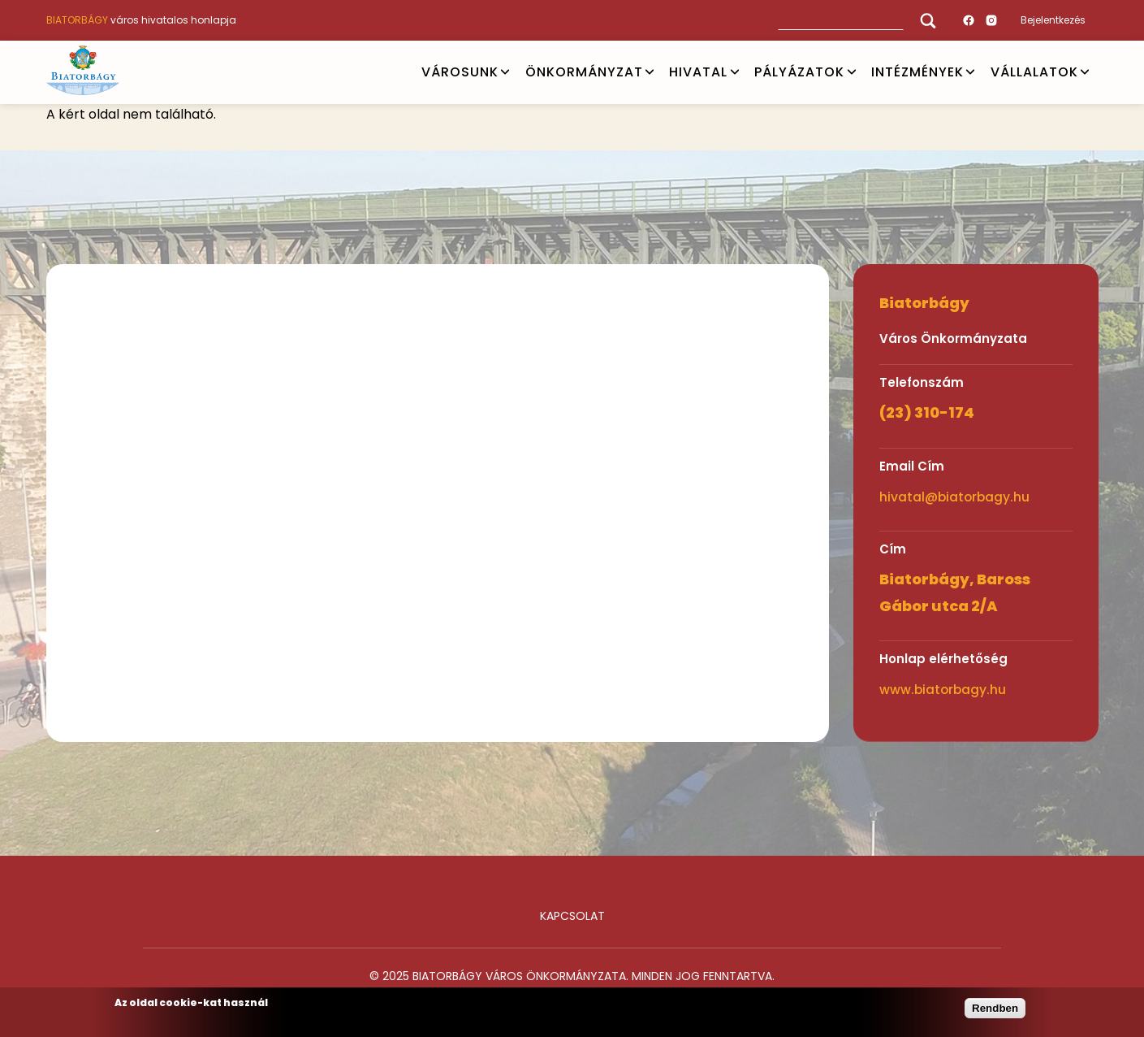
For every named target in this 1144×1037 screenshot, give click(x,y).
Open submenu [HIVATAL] (735, 72)
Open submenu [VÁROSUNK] (505, 72)
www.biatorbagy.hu (942, 689)
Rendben (995, 1008)
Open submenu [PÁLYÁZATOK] (852, 72)
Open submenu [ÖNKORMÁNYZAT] (649, 72)
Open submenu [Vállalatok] (1085, 72)
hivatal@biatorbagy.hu (954, 496)
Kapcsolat (572, 916)
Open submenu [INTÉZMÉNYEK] (970, 72)
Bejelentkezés (1053, 20)
